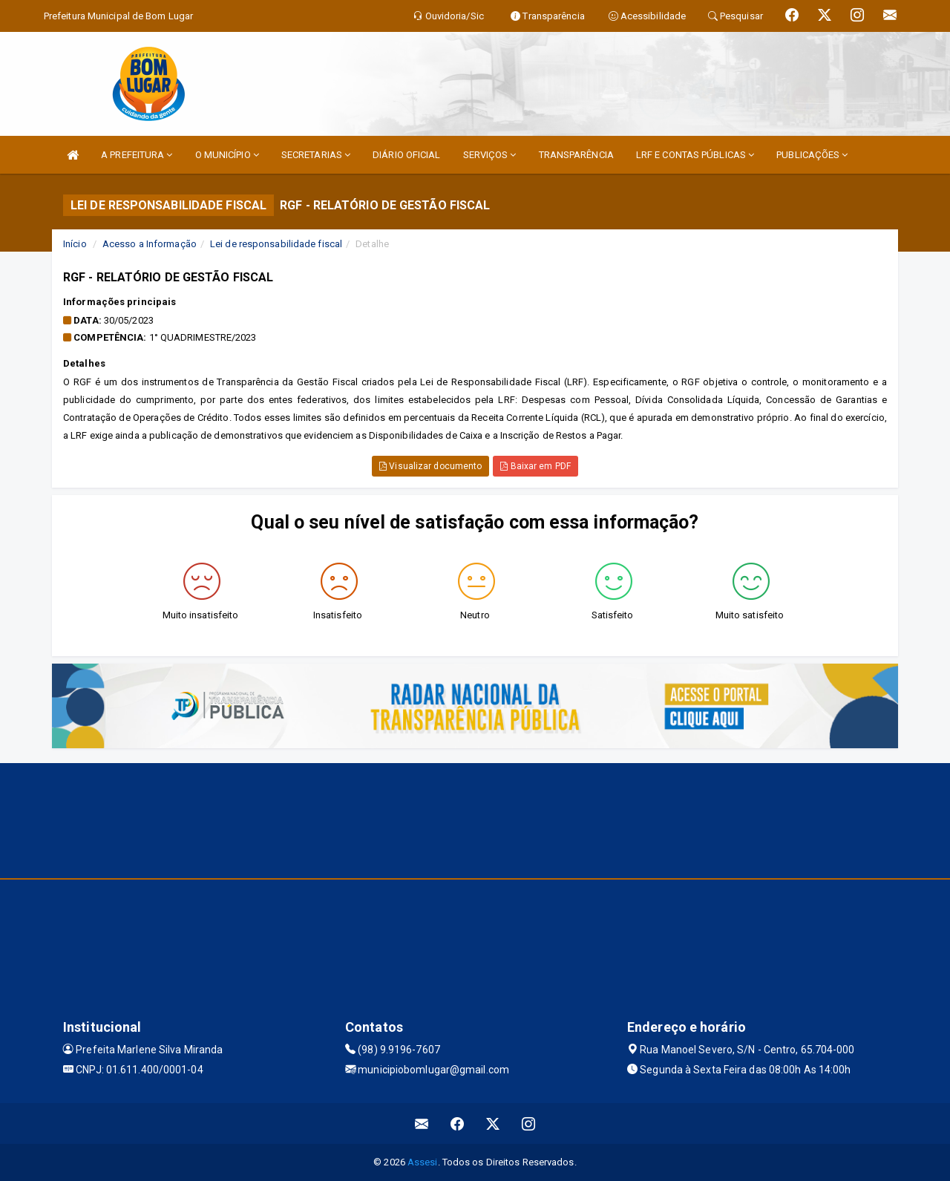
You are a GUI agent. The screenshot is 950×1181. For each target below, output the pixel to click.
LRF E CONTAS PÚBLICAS (695, 154)
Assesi (422, 1162)
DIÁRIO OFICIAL (406, 154)
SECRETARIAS (315, 154)
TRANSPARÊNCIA (576, 154)
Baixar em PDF (535, 466)
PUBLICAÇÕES (812, 154)
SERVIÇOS (490, 154)
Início (75, 243)
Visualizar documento (430, 466)
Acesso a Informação (149, 243)
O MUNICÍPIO (227, 154)
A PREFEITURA (136, 154)
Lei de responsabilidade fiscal (276, 243)
